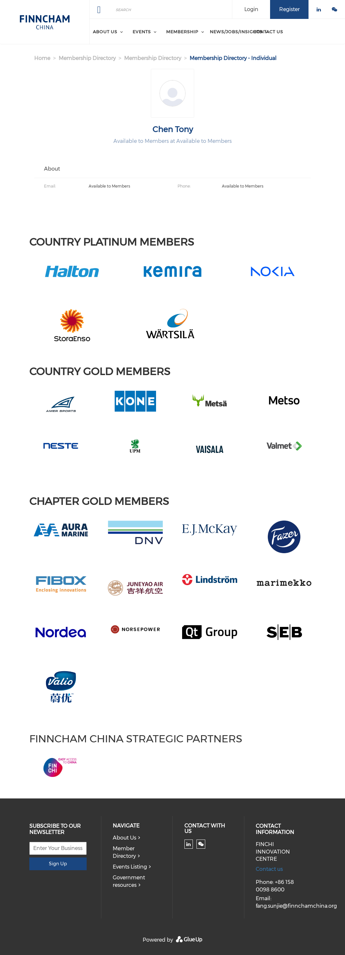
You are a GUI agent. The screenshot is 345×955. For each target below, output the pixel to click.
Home (42, 58)
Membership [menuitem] (182, 31)
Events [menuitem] (142, 31)
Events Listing (130, 867)
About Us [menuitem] (105, 31)
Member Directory (124, 852)
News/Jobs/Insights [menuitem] (236, 31)
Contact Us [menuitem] (268, 31)
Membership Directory (87, 58)
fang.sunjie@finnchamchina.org (296, 906)
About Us (124, 838)
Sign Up (58, 864)
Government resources (129, 881)
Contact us (269, 869)
